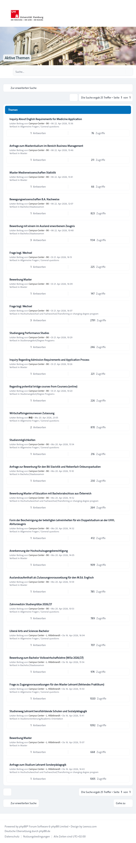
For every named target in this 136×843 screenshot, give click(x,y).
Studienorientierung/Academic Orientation (41, 718)
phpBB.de (44, 831)
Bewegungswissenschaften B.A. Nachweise (34, 199)
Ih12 (30, 417)
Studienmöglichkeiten (22, 440)
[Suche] (122, 71)
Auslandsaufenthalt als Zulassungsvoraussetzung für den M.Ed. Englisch (51, 577)
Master (23, 153)
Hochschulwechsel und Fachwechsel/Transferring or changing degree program (59, 313)
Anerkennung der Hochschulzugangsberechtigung (38, 551)
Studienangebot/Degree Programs (37, 340)
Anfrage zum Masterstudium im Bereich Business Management (46, 146)
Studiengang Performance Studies (29, 333)
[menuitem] (12, 836)
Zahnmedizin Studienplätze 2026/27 (30, 604)
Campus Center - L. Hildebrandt (44, 635)
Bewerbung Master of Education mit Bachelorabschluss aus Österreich (50, 493)
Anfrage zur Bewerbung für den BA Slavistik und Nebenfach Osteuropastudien (55, 467)
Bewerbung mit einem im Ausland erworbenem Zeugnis (42, 226)
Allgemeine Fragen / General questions (39, 126)
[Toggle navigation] (131, 13)
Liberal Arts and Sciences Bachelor (29, 631)
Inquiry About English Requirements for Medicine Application (45, 119)
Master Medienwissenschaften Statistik (32, 172)
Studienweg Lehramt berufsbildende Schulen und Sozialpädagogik (48, 711)
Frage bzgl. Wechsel (20, 253)
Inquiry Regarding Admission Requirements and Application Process (49, 360)
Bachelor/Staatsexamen (32, 206)
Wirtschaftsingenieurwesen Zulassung (31, 413)
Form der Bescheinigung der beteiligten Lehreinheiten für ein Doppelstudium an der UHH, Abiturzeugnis (62, 522)
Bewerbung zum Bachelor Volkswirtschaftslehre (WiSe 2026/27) (46, 658)
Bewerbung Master (20, 279)
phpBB (23, 826)
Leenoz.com (90, 826)
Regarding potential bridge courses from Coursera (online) (43, 386)
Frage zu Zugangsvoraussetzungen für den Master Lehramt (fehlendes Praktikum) (56, 684)
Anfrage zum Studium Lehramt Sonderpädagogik (37, 765)
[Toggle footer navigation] (4, 816)
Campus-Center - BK (39, 123)
